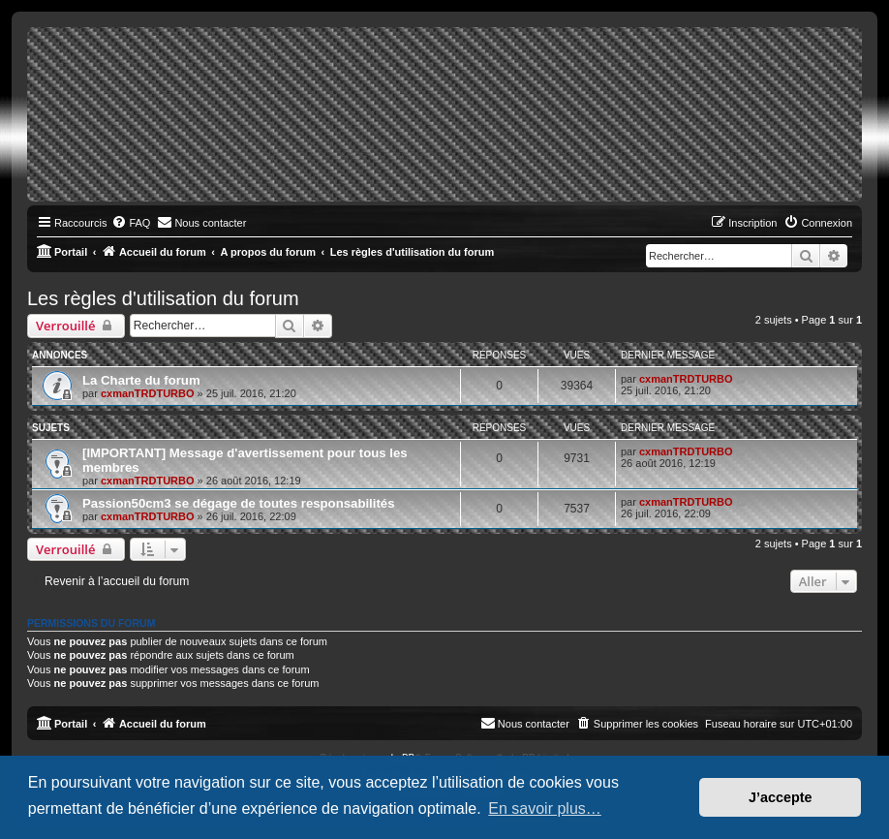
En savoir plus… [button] (544, 808)
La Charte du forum (141, 380)
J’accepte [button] (780, 797)
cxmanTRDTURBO (148, 393)
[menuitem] (130, 222)
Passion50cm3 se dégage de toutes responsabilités (238, 503)
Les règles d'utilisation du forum (163, 298)
